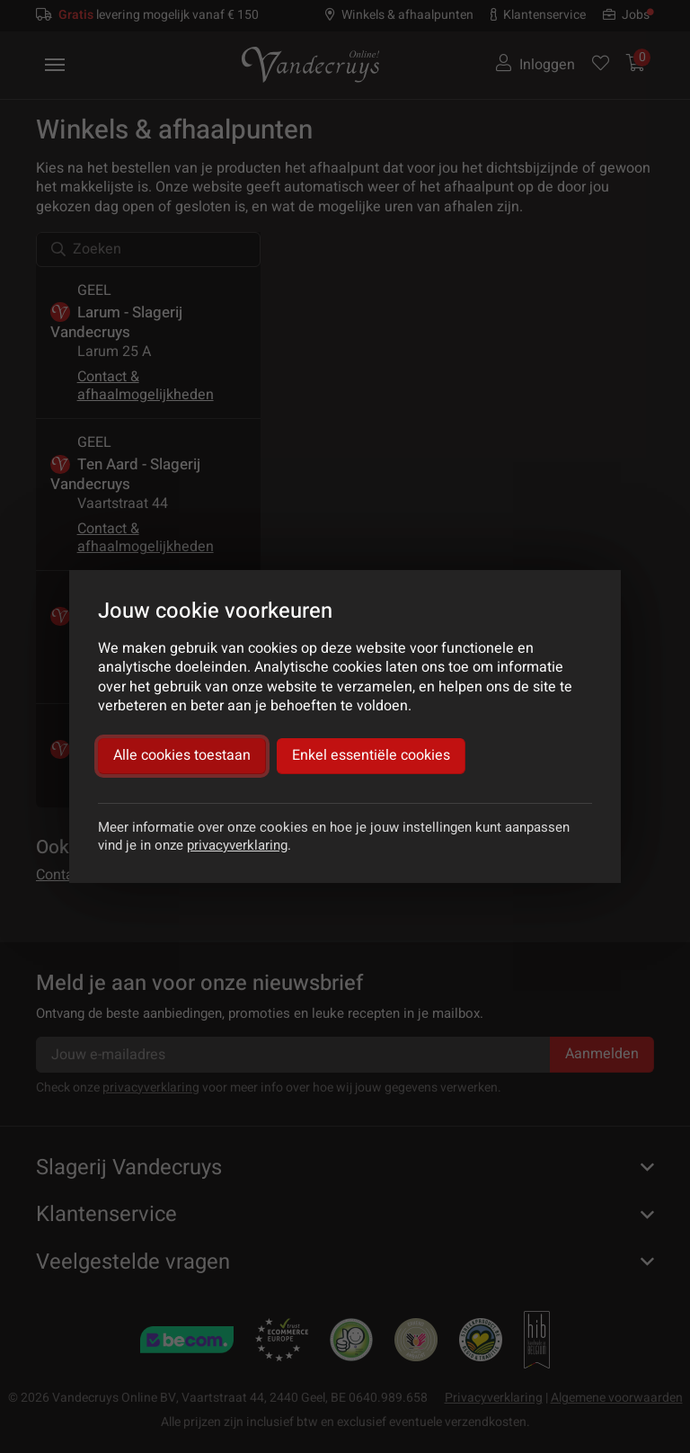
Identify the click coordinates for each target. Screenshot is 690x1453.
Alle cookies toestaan (182, 755)
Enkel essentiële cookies (371, 755)
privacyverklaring (237, 845)
